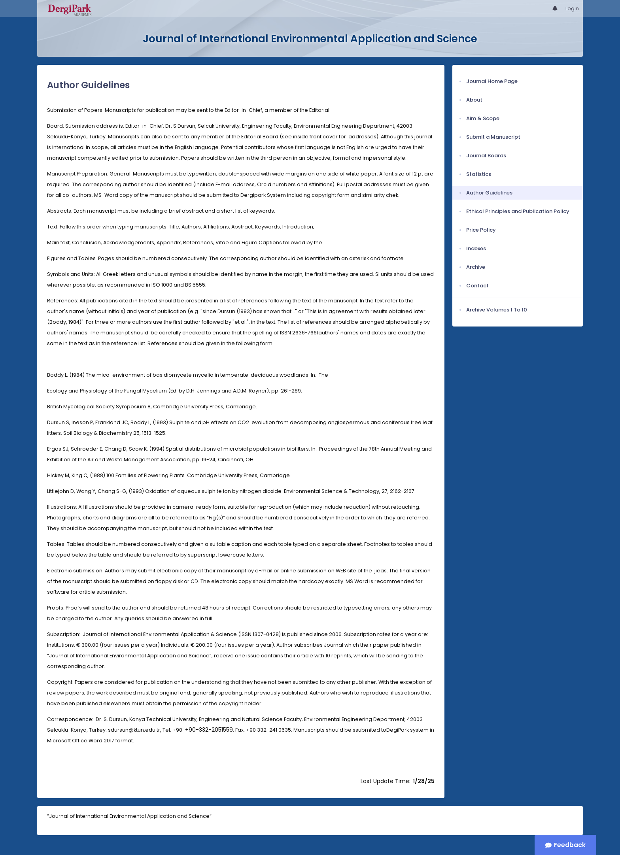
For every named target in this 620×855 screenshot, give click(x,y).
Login (572, 8)
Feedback (570, 845)
